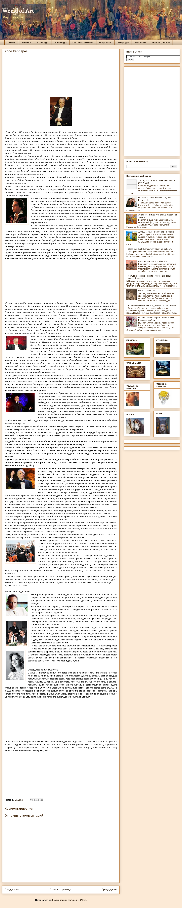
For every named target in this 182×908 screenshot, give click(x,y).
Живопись (26, 42)
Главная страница (60, 889)
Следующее (12, 889)
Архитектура (60, 42)
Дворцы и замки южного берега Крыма (156, 232)
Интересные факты (147, 290)
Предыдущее (109, 889)
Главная (11, 42)
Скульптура (42, 42)
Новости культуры (161, 42)
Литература (123, 42)
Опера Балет (105, 42)
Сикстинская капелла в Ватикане (153, 261)
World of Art (18, 10)
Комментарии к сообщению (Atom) (69, 900)
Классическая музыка (83, 42)
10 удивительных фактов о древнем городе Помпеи (152, 305)
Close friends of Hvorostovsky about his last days (150, 249)
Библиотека (140, 42)
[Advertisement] (61, 75)
